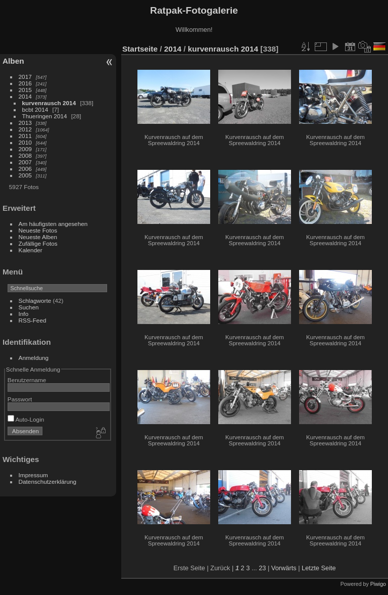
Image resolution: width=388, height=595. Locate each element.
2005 (25, 175)
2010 (25, 142)
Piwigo (378, 584)
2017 (25, 76)
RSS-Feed (32, 320)
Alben (13, 61)
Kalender (30, 250)
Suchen (29, 307)
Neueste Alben (38, 237)
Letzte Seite (319, 568)
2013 (25, 122)
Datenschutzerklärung (47, 481)
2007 (25, 162)
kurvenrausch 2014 (49, 103)
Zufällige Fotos (38, 243)
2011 (25, 135)
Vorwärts (284, 568)
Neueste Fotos (38, 230)
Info (24, 313)
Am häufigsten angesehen (53, 223)
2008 (25, 155)
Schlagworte (35, 300)
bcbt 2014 (35, 109)
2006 (25, 168)
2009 (25, 149)
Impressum (33, 475)
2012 (25, 129)
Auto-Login (26, 419)
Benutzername (27, 380)
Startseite (140, 48)
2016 (25, 83)
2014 (25, 96)
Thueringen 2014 (44, 116)
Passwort (20, 399)
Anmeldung (34, 357)
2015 (25, 89)
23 (262, 568)
